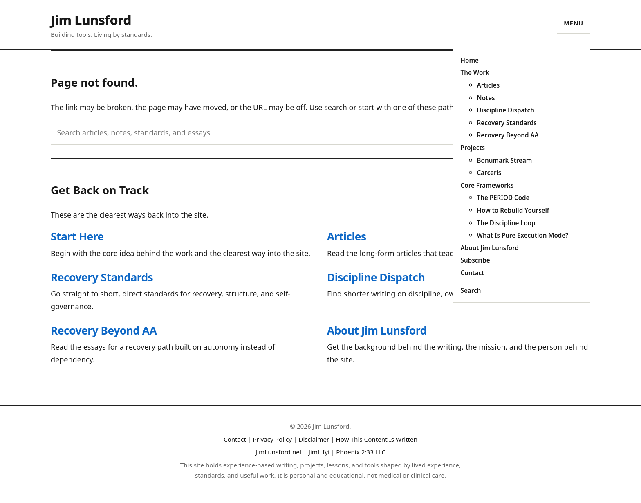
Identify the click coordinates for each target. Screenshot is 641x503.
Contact (472, 273)
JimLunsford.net (279, 452)
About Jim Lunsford (490, 248)
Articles (488, 85)
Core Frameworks (487, 185)
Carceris (489, 172)
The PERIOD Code (503, 197)
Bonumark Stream (504, 160)
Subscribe (475, 260)
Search (471, 290)
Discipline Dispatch (505, 110)
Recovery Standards (507, 123)
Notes (486, 98)
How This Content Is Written (377, 439)
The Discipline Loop (506, 223)
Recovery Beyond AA (508, 135)
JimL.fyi (319, 452)
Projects (473, 148)
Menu (573, 23)
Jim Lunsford (91, 20)
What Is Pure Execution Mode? (523, 235)
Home (470, 60)
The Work (475, 72)
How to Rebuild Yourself (513, 210)
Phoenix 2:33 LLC (360, 452)
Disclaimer (313, 439)
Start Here (77, 236)
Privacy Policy (272, 439)
